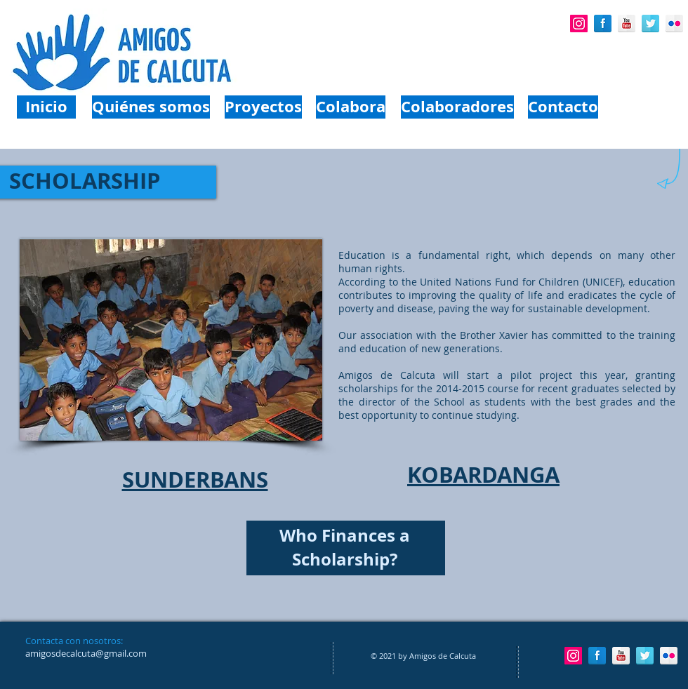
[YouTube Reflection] (626, 23)
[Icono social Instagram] (579, 23)
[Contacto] (563, 107)
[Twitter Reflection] (650, 23)
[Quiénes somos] (151, 107)
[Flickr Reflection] (674, 23)
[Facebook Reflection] (602, 23)
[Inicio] (46, 107)
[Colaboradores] (457, 107)
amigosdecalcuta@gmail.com (86, 653)
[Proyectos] (263, 107)
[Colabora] (350, 107)
